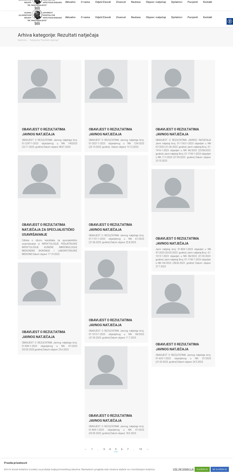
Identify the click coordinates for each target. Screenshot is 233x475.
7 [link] (127, 449)
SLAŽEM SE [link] (202, 469)
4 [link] (110, 449)
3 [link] (104, 449)
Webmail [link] (73, 4)
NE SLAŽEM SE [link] (220, 469)
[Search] (195, 3)
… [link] (98, 449)
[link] (66, 4)
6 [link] (122, 449)
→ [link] (147, 449)
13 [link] (140, 449)
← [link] (85, 449)
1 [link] (92, 449)
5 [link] (116, 449)
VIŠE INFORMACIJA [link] (183, 469)
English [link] (82, 4)
